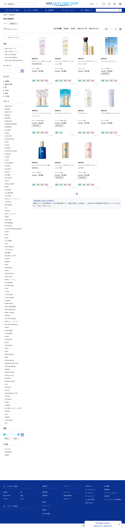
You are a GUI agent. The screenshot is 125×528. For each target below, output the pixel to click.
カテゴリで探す (12, 10)
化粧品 (6, 81)
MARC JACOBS (9, 312)
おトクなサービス (90, 489)
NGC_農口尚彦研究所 (11, 324)
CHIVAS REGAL (9, 139)
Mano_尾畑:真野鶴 (10, 306)
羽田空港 (44, 495)
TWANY (7, 411)
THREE (7, 402)
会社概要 (106, 486)
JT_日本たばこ (9, 249)
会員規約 (106, 496)
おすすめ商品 (46, 513)
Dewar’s (7, 172)
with (6, 414)
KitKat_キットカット (11, 279)
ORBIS (7, 336)
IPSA (6, 234)
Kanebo (7, 258)
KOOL (6, 288)
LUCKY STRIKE (9, 297)
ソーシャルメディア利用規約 (112, 499)
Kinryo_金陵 (8, 276)
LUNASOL (8, 300)
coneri (7, 160)
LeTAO (7, 291)
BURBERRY (8, 127)
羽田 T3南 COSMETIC (11, 57)
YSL (6, 423)
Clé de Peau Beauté (11, 151)
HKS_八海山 (8, 226)
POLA (6, 348)
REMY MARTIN (9, 354)
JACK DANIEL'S (9, 247)
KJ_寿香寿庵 (8, 282)
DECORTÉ (8, 169)
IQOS (6, 238)
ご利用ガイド (86, 10)
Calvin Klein (8, 136)
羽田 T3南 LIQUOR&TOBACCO (14, 60)
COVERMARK (9, 163)
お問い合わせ (89, 503)
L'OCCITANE (8, 294)
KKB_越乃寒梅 (9, 285)
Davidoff (7, 166)
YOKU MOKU (8, 420)
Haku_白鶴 (8, 220)
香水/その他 (7, 84)
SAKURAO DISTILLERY (11, 363)
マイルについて (89, 496)
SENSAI (7, 369)
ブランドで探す (31, 10)
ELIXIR (7, 181)
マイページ (67, 492)
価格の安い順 (82, 28)
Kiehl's (7, 270)
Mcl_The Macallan (10, 318)
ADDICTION (8, 112)
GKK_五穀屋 (8, 205)
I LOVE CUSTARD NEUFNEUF (13, 229)
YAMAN (7, 417)
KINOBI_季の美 (9, 273)
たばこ (6, 90)
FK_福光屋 (8, 190)
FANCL (7, 187)
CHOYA (7, 145)
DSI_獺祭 (7, 175)
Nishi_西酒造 (9, 330)
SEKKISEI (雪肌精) (10, 366)
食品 (5, 93)
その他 (6, 96)
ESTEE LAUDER (9, 184)
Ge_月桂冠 (8, 196)
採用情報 (106, 489)
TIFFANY (7, 405)
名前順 (73, 28)
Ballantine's (8, 121)
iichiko (7, 232)
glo (6, 208)
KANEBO (7, 261)
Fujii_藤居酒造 (9, 193)
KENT (6, 264)
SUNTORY (8, 387)
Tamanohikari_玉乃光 (11, 393)
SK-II (6, 384)
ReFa (6, 351)
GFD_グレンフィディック (12, 199)
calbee (7, 133)
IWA (6, 244)
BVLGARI (7, 130)
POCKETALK (8, 345)
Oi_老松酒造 (8, 333)
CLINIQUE (8, 154)
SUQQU (7, 390)
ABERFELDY (8, 106)
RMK (6, 357)
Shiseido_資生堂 (10, 381)
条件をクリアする (13, 37)
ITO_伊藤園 (8, 240)
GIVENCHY (8, 202)
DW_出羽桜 (8, 178)
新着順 (66, 28)
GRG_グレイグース (10, 214)
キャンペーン (68, 10)
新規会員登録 (67, 495)
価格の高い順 (93, 28)
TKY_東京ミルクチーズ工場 (13, 408)
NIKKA (7, 327)
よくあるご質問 (89, 499)
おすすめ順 (57, 28)
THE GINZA (8, 399)
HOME (5, 15)
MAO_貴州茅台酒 (10, 309)
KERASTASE (8, 267)
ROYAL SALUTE (9, 360)
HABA (7, 217)
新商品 (7, 455)
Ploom (7, 342)
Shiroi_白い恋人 (9, 375)
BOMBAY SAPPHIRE (11, 124)
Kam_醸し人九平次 (10, 255)
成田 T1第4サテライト (11, 51)
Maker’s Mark (9, 303)
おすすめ (7, 449)
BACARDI (8, 118)
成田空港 (44, 492)
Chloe (7, 142)
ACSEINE (7, 109)
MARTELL (8, 315)
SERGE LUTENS (9, 372)
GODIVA (7, 211)
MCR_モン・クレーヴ (11, 321)
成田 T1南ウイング (10, 48)
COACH (7, 157)
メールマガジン (89, 493)
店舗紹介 (49, 10)
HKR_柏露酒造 (9, 223)
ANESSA (13, 23)
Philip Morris (8, 339)
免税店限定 (8, 452)
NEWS (44, 502)
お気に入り (67, 499)
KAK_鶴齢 (8, 253)
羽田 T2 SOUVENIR (10, 54)
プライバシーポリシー (110, 493)
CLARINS (7, 148)
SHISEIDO (8, 378)
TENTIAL (7, 396)
